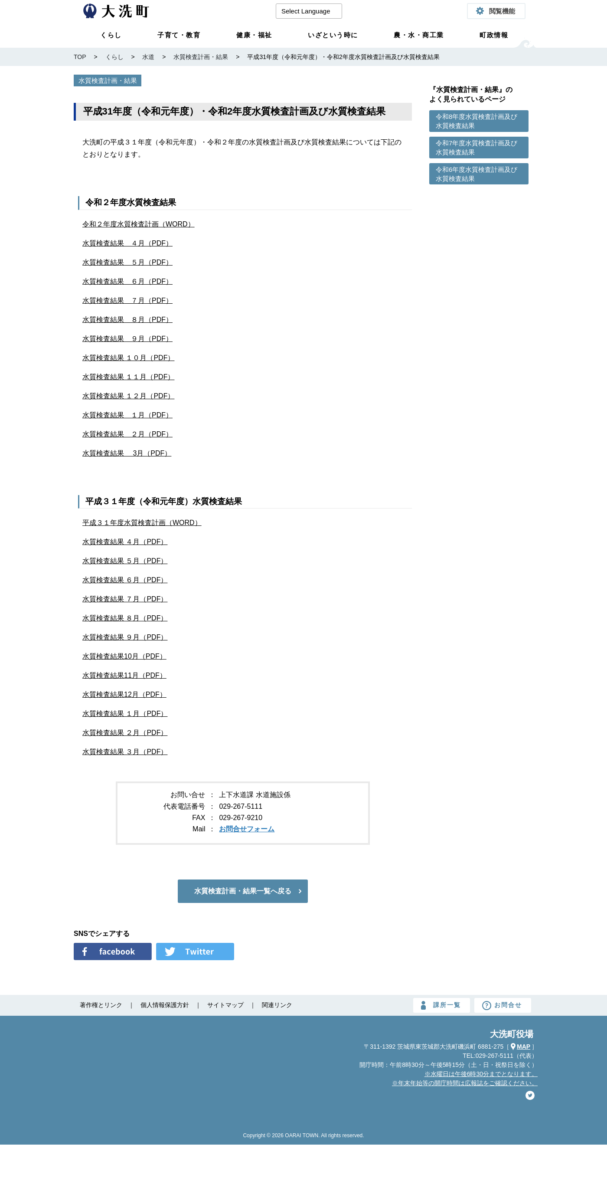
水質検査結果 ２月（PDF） (127, 434)
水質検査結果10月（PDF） (124, 656)
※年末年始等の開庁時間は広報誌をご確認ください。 (465, 1083)
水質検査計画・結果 (107, 80)
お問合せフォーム (246, 829)
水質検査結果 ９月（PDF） (127, 338)
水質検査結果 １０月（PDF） (128, 357)
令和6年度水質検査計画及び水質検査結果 (476, 174)
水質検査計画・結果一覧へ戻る (242, 891)
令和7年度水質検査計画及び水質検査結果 (476, 147)
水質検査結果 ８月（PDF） (127, 319)
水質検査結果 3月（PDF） (126, 453)
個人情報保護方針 (164, 1004)
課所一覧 (447, 1004)
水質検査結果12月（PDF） (124, 694)
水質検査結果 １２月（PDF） (128, 396)
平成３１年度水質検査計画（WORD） (142, 522)
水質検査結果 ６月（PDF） (127, 281)
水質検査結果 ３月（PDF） (124, 751)
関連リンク (277, 1004)
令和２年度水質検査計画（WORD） (138, 224)
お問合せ (508, 1004)
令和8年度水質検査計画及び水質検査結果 (476, 121)
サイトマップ (225, 1004)
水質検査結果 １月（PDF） (127, 415)
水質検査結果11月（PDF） (124, 675)
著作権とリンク (101, 1004)
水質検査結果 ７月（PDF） (127, 300)
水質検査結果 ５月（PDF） (127, 262)
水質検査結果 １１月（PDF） (128, 377)
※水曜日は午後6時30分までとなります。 (481, 1073)
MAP (523, 1046)
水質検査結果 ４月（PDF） (127, 243)
